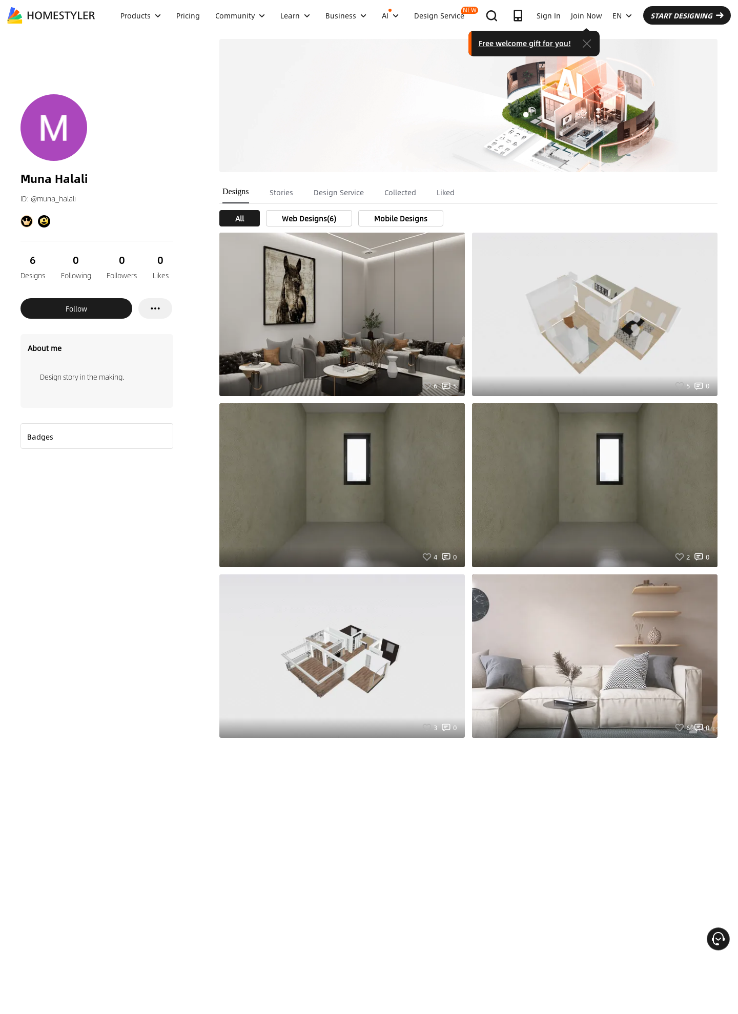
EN (622, 15)
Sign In (549, 15)
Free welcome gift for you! (525, 43)
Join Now (586, 15)
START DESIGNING (687, 15)
